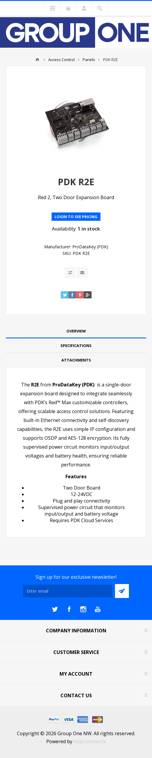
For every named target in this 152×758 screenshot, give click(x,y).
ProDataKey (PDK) (90, 247)
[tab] (76, 331)
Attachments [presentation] (76, 360)
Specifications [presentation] (76, 345)
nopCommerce (89, 741)
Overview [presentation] (76, 331)
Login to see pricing (76, 216)
